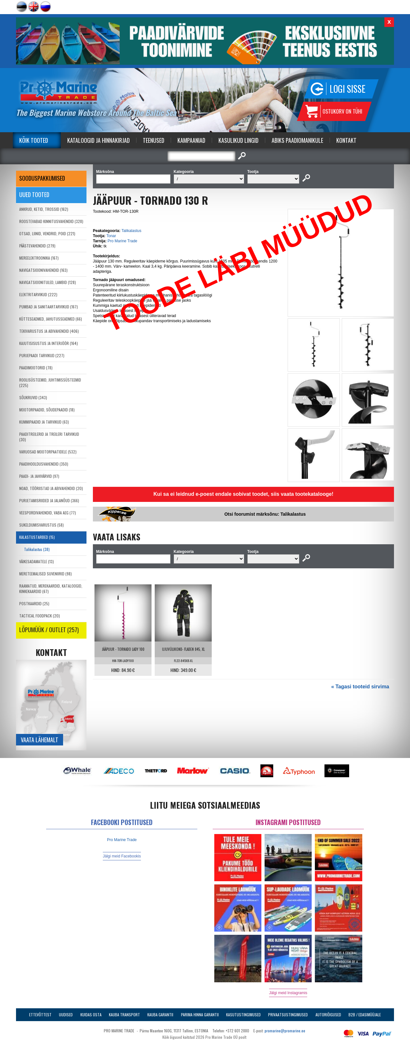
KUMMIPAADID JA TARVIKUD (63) (44, 422)
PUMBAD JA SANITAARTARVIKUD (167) (48, 306)
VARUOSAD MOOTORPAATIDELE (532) (48, 451)
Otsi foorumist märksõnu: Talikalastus (265, 514)
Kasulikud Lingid (238, 140)
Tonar (111, 236)
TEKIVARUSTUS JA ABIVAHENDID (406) (49, 331)
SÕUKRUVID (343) (33, 397)
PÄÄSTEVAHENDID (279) (37, 245)
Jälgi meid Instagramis (288, 993)
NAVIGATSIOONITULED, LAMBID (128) (47, 282)
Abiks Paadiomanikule (297, 140)
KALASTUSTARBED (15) (37, 537)
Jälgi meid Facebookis (122, 856)
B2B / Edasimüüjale (364, 1014)
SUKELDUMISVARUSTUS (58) (41, 525)
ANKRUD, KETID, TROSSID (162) (43, 209)
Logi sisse (347, 88)
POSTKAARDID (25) (34, 603)
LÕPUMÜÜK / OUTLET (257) (49, 629)
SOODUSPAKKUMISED (42, 178)
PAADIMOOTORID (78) (36, 367)
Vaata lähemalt (39, 740)
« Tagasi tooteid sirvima (360, 686)
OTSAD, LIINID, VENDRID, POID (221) (47, 233)
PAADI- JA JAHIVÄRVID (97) (39, 476)
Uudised (66, 1014)
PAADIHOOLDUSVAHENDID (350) (43, 464)
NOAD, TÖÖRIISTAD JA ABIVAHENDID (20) (51, 488)
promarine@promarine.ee (285, 1030)
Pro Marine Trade (122, 241)
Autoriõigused (328, 1014)
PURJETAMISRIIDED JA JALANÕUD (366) (49, 500)
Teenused (153, 140)
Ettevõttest (40, 1014)
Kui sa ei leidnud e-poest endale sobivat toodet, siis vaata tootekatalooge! (243, 494)
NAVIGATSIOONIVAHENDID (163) (43, 270)
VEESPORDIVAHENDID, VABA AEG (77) (47, 512)
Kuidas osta (91, 1014)
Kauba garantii (160, 1014)
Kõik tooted (33, 140)
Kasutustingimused (243, 1014)
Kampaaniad (191, 140)
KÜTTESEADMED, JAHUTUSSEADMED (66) (50, 319)
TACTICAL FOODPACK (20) (39, 615)
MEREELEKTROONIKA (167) (39, 258)
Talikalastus (131, 230)
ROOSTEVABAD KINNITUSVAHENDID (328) (51, 221)
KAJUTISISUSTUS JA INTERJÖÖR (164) (48, 343)
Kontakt (346, 140)
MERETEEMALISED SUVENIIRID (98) (45, 573)
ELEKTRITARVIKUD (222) (38, 294)
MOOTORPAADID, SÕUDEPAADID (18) (47, 409)
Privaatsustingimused (288, 1014)
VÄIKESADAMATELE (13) (36, 561)
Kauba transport (124, 1014)
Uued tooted (34, 194)
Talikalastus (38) (37, 549)
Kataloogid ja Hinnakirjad (98, 140)
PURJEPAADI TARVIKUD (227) (41, 355)
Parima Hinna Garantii (200, 1014)
